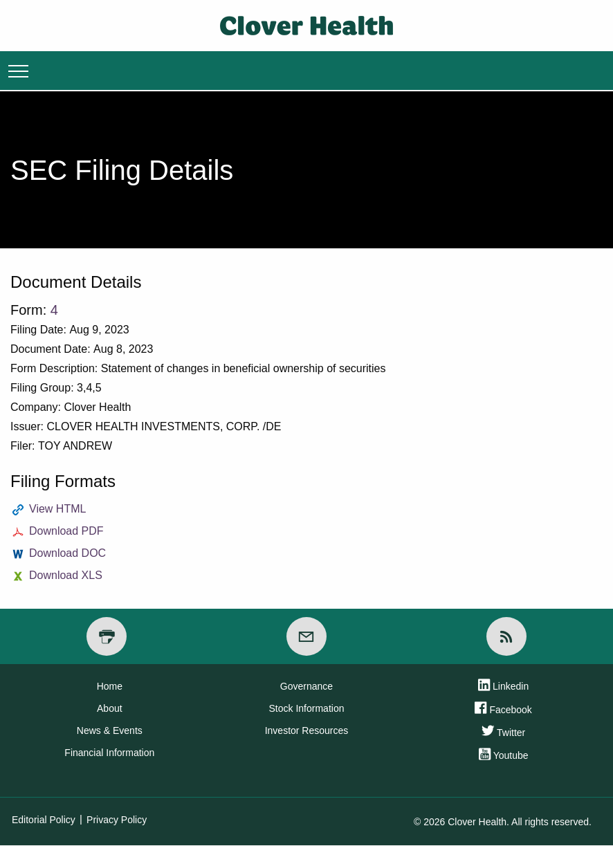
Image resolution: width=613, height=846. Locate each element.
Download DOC (67, 553)
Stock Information (307, 708)
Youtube (504, 757)
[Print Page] (106, 636)
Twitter (503, 733)
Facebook (503, 710)
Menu (18, 70)
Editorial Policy (43, 819)
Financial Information (109, 752)
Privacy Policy (116, 819)
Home (109, 686)
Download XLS (65, 575)
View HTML (57, 509)
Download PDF (66, 531)
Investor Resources (307, 730)
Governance (306, 686)
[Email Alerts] (306, 636)
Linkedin (503, 688)
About (109, 708)
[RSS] (506, 636)
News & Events (110, 730)
